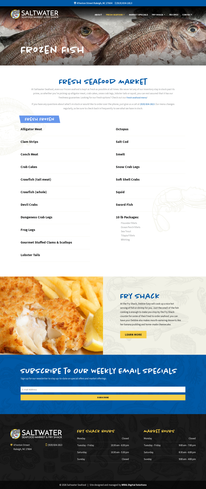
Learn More (133, 334)
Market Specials (138, 15)
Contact (187, 15)
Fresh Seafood (114, 14)
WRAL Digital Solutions (134, 484)
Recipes (173, 15)
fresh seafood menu (136, 97)
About (98, 15)
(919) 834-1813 (123, 3)
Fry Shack (157, 14)
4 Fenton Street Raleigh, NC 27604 (93, 3)
